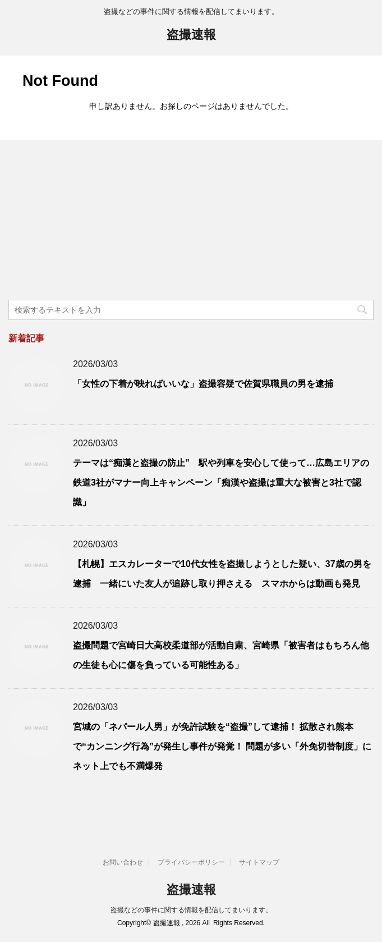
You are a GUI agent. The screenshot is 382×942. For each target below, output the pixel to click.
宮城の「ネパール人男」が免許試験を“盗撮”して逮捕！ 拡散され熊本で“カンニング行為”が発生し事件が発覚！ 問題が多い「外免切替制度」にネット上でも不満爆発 (222, 746)
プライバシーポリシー (191, 862)
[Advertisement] (92, 222)
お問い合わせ (123, 862)
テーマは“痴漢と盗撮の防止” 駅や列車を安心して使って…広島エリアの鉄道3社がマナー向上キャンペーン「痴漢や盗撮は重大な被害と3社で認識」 (221, 482)
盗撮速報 (191, 35)
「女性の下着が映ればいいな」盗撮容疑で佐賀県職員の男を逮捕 (203, 383)
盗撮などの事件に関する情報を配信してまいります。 (191, 910)
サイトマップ (259, 862)
